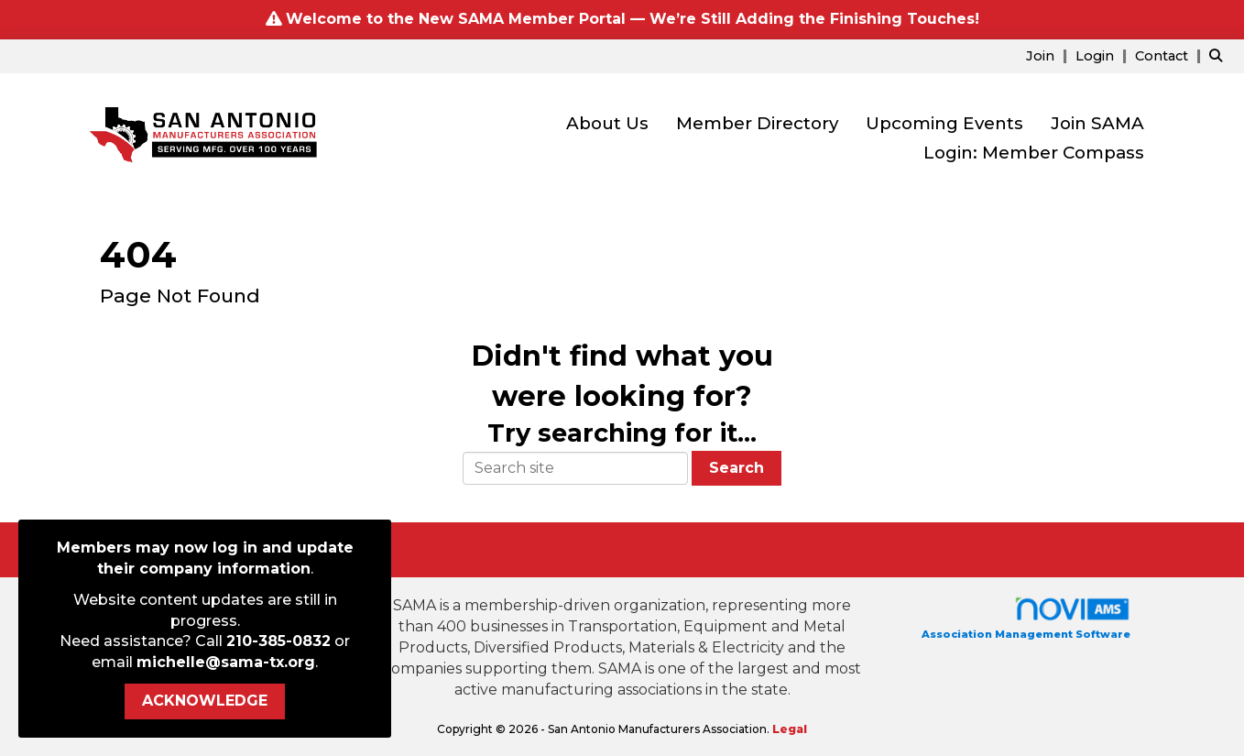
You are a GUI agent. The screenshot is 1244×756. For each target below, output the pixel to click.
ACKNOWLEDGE (204, 700)
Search (736, 468)
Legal (789, 729)
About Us (607, 123)
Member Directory (757, 123)
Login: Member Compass (1033, 152)
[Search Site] (1219, 55)
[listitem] (1049, 55)
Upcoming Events (944, 123)
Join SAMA (1097, 123)
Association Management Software (1026, 618)
